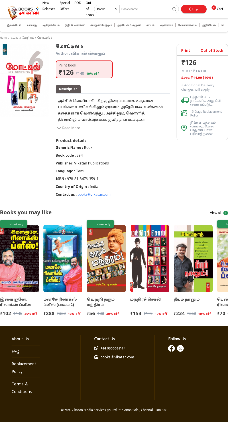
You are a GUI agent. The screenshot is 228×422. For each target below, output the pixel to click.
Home (4, 37)
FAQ (15, 351)
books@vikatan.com (93, 195)
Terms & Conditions (22, 387)
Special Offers (65, 6)
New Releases (48, 6)
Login (194, 9)
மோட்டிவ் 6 (44, 37)
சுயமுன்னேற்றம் (22, 37)
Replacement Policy (24, 367)
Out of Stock (90, 9)
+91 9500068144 (113, 348)
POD (77, 3)
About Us (20, 339)
